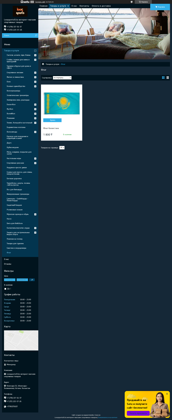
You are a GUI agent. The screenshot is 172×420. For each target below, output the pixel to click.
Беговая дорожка (14, 178)
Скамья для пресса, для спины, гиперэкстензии (19, 173)
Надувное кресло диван (17, 167)
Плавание (11, 118)
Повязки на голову (14, 239)
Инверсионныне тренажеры (18, 194)
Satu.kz (97, 415)
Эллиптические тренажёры (18, 95)
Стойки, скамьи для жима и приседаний (18, 61)
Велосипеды (12, 132)
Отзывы (7, 264)
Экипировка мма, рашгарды (18, 100)
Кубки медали (13, 147)
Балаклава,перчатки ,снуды (18, 228)
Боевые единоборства (16, 86)
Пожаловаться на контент (107, 417)
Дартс (9, 143)
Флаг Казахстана (51, 128)
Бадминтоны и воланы (16, 127)
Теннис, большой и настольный (19, 123)
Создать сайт (40, 2)
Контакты (84, 6)
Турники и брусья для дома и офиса (19, 67)
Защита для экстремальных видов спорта (18, 233)
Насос (9, 219)
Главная (43, 6)
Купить (52, 120)
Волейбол (11, 113)
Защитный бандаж (14, 205)
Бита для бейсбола (15, 223)
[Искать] (36, 35)
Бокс (9, 82)
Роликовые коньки (14, 210)
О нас (74, 6)
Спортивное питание (15, 72)
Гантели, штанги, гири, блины (18, 55)
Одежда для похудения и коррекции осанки (17, 137)
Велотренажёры (13, 91)
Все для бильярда (14, 189)
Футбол (10, 109)
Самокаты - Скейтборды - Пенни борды (17, 200)
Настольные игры (14, 158)
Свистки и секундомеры (16, 248)
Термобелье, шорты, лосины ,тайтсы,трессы (18, 184)
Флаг (9, 252)
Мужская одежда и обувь (18, 214)
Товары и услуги (58, 6)
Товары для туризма (15, 243)
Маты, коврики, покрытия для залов (19, 153)
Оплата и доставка (101, 6)
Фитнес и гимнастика (15, 77)
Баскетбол (11, 104)
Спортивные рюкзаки (15, 163)
